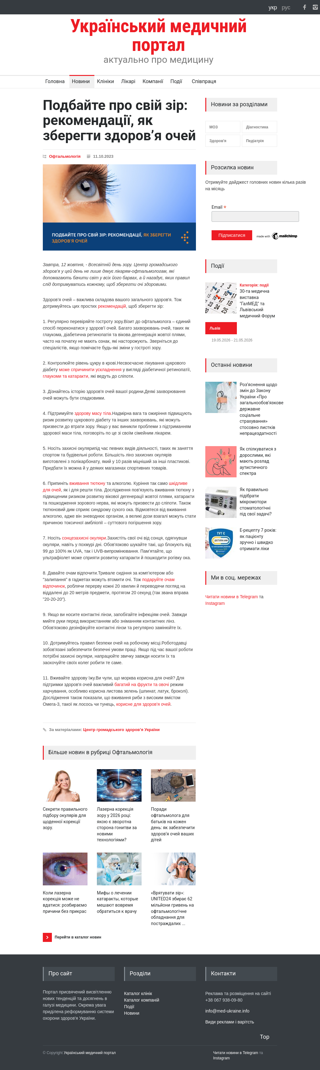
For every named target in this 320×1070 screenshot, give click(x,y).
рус (286, 7)
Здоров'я (217, 141)
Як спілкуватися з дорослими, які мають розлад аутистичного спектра (258, 461)
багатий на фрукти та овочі (141, 684)
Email (219, 207)
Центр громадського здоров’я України (121, 729)
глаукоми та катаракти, (66, 376)
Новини (81, 81)
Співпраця (204, 81)
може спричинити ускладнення (90, 369)
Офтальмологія (65, 156)
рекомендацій (112, 306)
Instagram (215, 603)
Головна (55, 81)
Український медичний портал (90, 1053)
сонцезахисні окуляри (84, 537)
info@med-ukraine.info (227, 1010)
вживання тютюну (87, 483)
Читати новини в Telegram (232, 596)
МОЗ (213, 127)
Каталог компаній (141, 1000)
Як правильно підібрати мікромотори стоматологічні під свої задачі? (256, 501)
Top (264, 1036)
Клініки (105, 81)
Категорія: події (254, 285)
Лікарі (128, 81)
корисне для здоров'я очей (143, 704)
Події (176, 81)
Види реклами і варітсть (229, 1021)
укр (274, 7)
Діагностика (257, 127)
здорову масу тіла (92, 413)
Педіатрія (254, 141)
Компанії (152, 81)
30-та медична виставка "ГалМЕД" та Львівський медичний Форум (257, 303)
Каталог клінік (138, 993)
